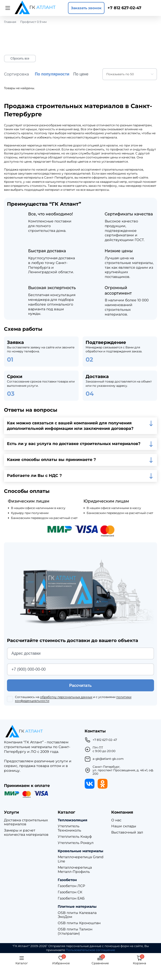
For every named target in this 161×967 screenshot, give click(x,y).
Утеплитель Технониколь (69, 828)
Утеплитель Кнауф (75, 837)
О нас (116, 820)
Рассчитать (80, 685)
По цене (80, 74)
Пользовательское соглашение (90, 950)
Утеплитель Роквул (76, 843)
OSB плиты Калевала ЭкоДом (77, 915)
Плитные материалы (77, 906)
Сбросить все (19, 58)
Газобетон (67, 880)
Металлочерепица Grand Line (80, 859)
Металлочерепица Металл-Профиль (75, 869)
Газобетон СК (70, 892)
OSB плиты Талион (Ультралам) (75, 931)
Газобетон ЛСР (71, 886)
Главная (10, 22)
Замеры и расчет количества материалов (26, 832)
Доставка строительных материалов (26, 822)
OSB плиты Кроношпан (79, 923)
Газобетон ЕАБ (71, 898)
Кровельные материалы (80, 851)
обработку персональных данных (66, 697)
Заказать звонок (86, 8)
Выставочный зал (127, 832)
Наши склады (123, 826)
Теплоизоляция (72, 820)
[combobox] (129, 74)
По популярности (52, 74)
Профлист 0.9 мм (33, 22)
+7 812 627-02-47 (124, 7)
